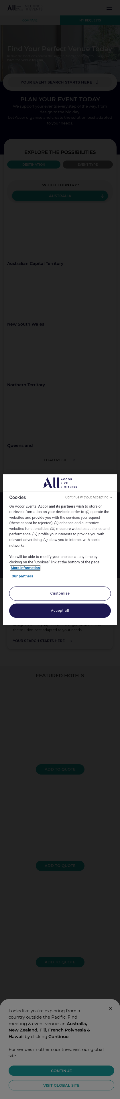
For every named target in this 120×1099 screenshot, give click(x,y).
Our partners (22, 576)
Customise (60, 593)
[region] (60, 549)
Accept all (60, 610)
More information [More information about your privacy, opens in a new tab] (25, 568)
